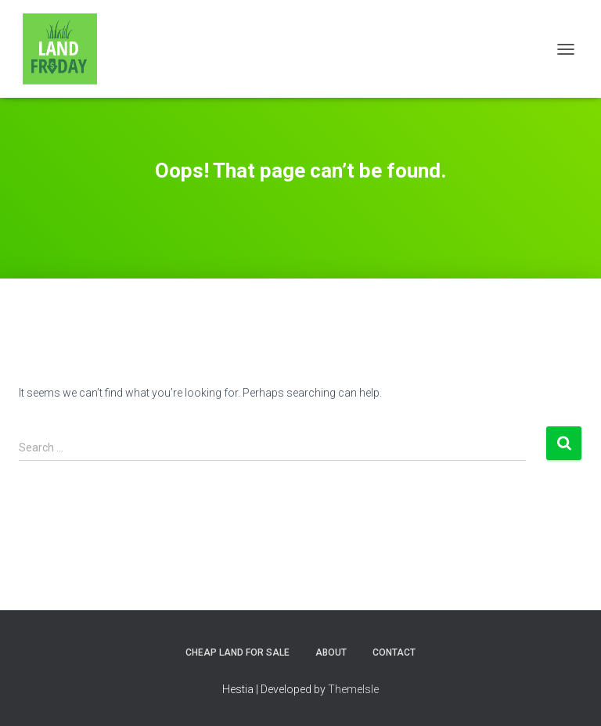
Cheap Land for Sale (237, 652)
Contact (394, 652)
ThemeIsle (353, 689)
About (331, 652)
